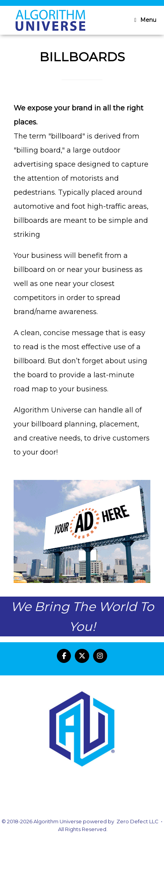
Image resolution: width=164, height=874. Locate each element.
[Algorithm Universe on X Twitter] (82, 656)
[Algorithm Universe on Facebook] (64, 656)
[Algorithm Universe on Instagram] (100, 656)
